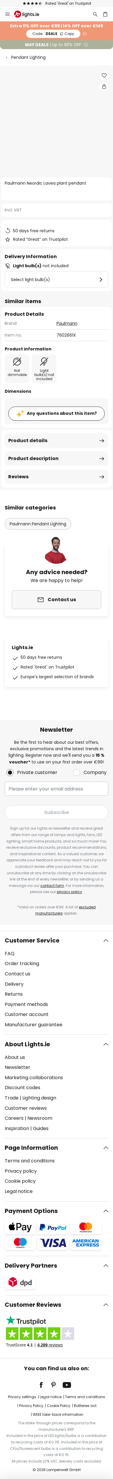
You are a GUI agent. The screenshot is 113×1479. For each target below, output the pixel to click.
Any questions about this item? (62, 413)
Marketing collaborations (34, 1077)
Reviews (18, 476)
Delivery (14, 984)
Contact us (17, 973)
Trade (12, 1097)
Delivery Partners (31, 1265)
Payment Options (31, 1211)
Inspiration (17, 1128)
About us (15, 1057)
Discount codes (22, 1087)
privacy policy (69, 891)
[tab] (56, 983)
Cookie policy (20, 1181)
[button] (104, 75)
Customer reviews (26, 1108)
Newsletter (17, 1067)
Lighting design (39, 1097)
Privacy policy (21, 1171)
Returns (14, 994)
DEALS (53, 33)
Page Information (31, 1148)
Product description (33, 458)
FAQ (9, 953)
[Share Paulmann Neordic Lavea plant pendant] (104, 86)
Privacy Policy (31, 1405)
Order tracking (22, 963)
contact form (52, 885)
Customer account (27, 1014)
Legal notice (19, 1191)
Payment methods (26, 1004)
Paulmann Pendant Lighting (38, 524)
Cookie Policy (58, 1405)
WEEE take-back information (58, 1414)
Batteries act (85, 1405)
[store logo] (30, 14)
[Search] (95, 14)
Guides (41, 1128)
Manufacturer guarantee (33, 1024)
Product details (27, 440)
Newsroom (39, 1118)
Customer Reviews (33, 1305)
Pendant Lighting (28, 57)
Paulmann (66, 323)
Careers (14, 1118)
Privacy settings (22, 1396)
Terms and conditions (30, 1160)
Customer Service (32, 940)
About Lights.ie (27, 1044)
